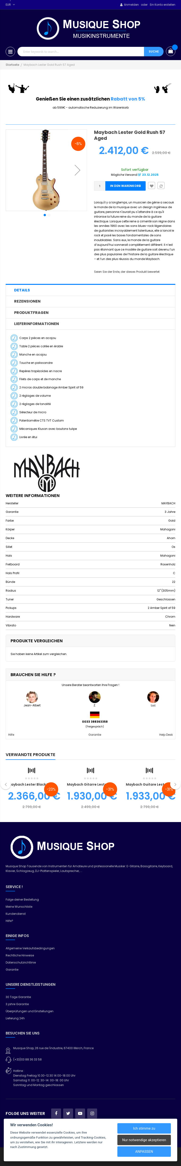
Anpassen (144, 1151)
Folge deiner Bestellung (22, 900)
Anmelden (131, 5)
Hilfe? (9, 921)
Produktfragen (31, 312)
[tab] (90, 290)
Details (22, 290)
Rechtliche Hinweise (20, 955)
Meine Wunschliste (19, 907)
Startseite (12, 65)
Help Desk (166, 735)
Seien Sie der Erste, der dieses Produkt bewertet (127, 272)
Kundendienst (16, 914)
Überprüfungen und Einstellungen (29, 1011)
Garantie (94, 735)
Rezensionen (27, 301)
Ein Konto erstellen (162, 5)
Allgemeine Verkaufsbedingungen (30, 948)
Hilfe (11, 735)
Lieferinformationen (36, 323)
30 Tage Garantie (18, 997)
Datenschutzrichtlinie (21, 962)
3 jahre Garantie (17, 1004)
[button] (77, 170)
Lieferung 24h (15, 1018)
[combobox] (80, 51)
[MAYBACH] (47, 473)
